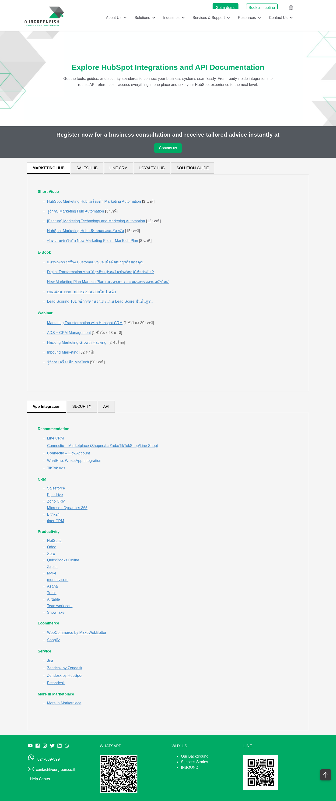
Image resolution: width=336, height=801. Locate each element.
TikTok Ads (56, 468)
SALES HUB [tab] (87, 168)
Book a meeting (262, 8)
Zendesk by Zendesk (64, 668)
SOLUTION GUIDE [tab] (193, 168)
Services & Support (209, 18)
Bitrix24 (53, 514)
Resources (247, 18)
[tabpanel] (168, 282)
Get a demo (225, 8)
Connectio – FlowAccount (68, 453)
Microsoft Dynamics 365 (67, 508)
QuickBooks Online (63, 560)
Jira (50, 661)
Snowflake (56, 612)
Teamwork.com (60, 606)
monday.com (57, 580)
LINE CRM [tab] (118, 168)
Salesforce (56, 488)
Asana (52, 586)
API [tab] (106, 406)
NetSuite (54, 540)
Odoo (51, 547)
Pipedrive (55, 495)
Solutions (142, 18)
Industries (171, 18)
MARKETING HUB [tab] (48, 168)
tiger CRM (55, 521)
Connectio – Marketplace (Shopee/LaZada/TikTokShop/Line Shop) (102, 446)
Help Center (40, 779)
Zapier (52, 567)
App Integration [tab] (46, 406)
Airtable (53, 599)
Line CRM (55, 438)
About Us (113, 18)
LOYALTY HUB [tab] (152, 168)
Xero (51, 554)
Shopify (53, 640)
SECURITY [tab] (81, 406)
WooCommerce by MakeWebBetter (76, 632)
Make (51, 573)
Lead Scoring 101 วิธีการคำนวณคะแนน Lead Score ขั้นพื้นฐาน (100, 301)
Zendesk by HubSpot (64, 675)
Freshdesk (56, 683)
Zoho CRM (56, 501)
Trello (51, 593)
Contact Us (278, 18)
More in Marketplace (64, 703)
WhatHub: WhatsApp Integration (74, 461)
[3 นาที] (101, 201)
